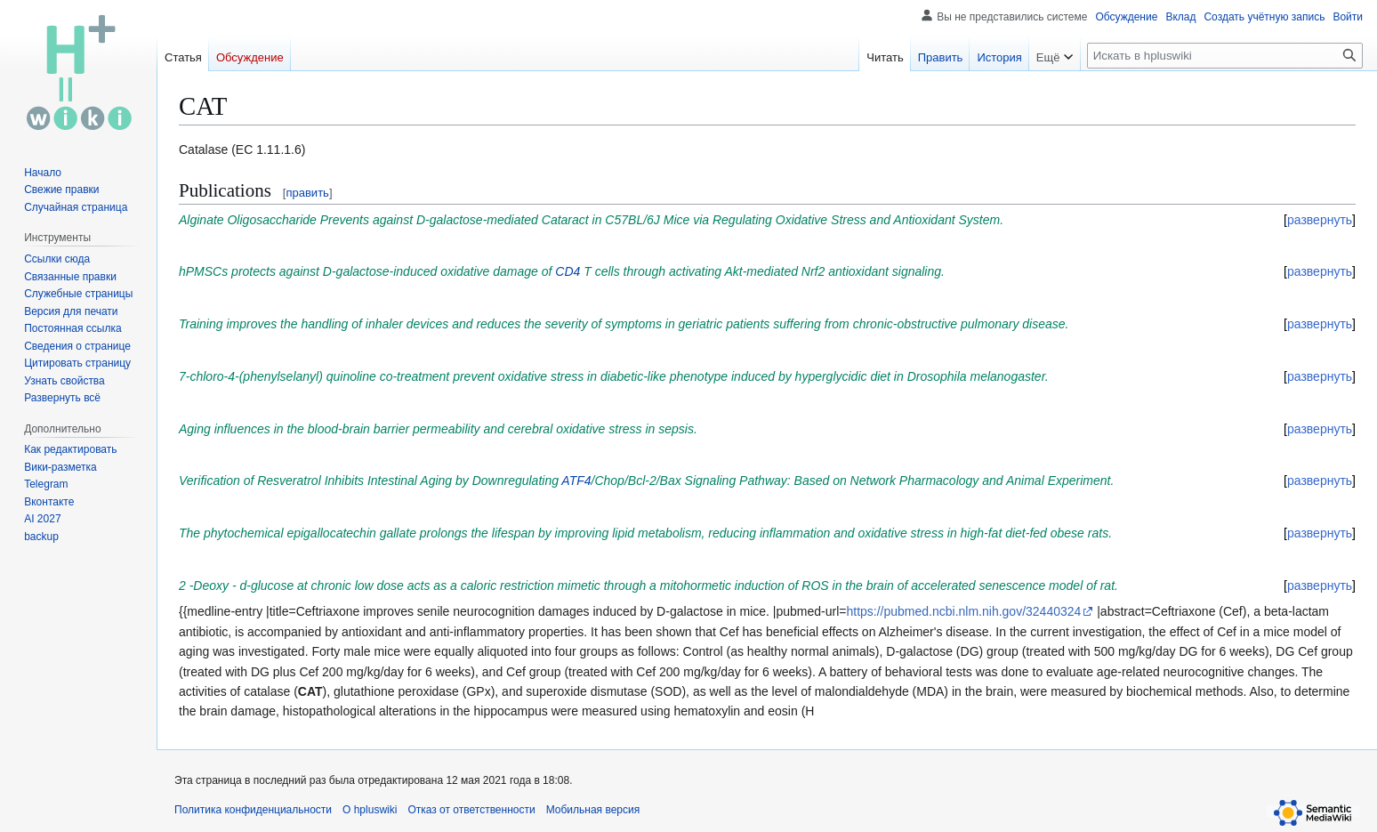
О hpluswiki (369, 810)
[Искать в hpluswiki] (1225, 56)
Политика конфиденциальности (253, 810)
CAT (310, 691)
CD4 (567, 271)
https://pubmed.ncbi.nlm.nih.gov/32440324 (963, 611)
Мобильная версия (593, 810)
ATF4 (576, 480)
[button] (62, 398)
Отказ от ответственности (471, 810)
